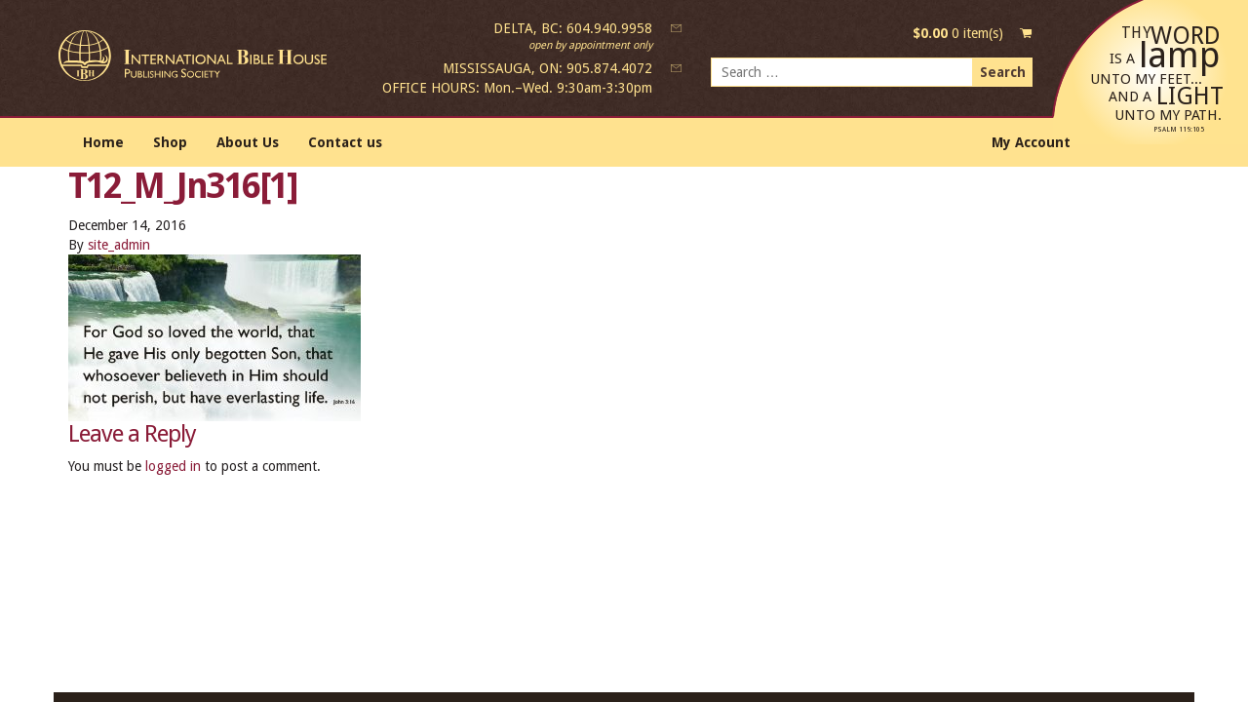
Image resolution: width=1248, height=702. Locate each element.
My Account (1031, 142)
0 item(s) (958, 33)
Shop (170, 142)
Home (103, 142)
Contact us (345, 142)
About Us (247, 142)
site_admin (119, 245)
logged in (173, 466)
